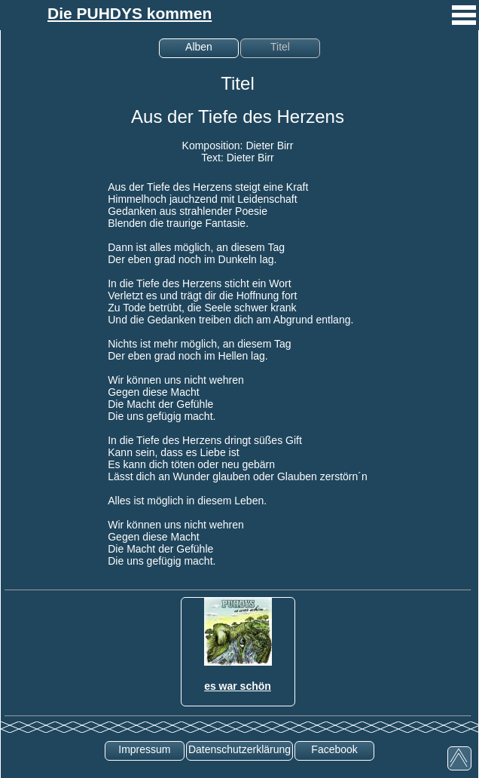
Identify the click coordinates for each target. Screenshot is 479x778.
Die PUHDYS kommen (129, 13)
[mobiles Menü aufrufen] (464, 26)
